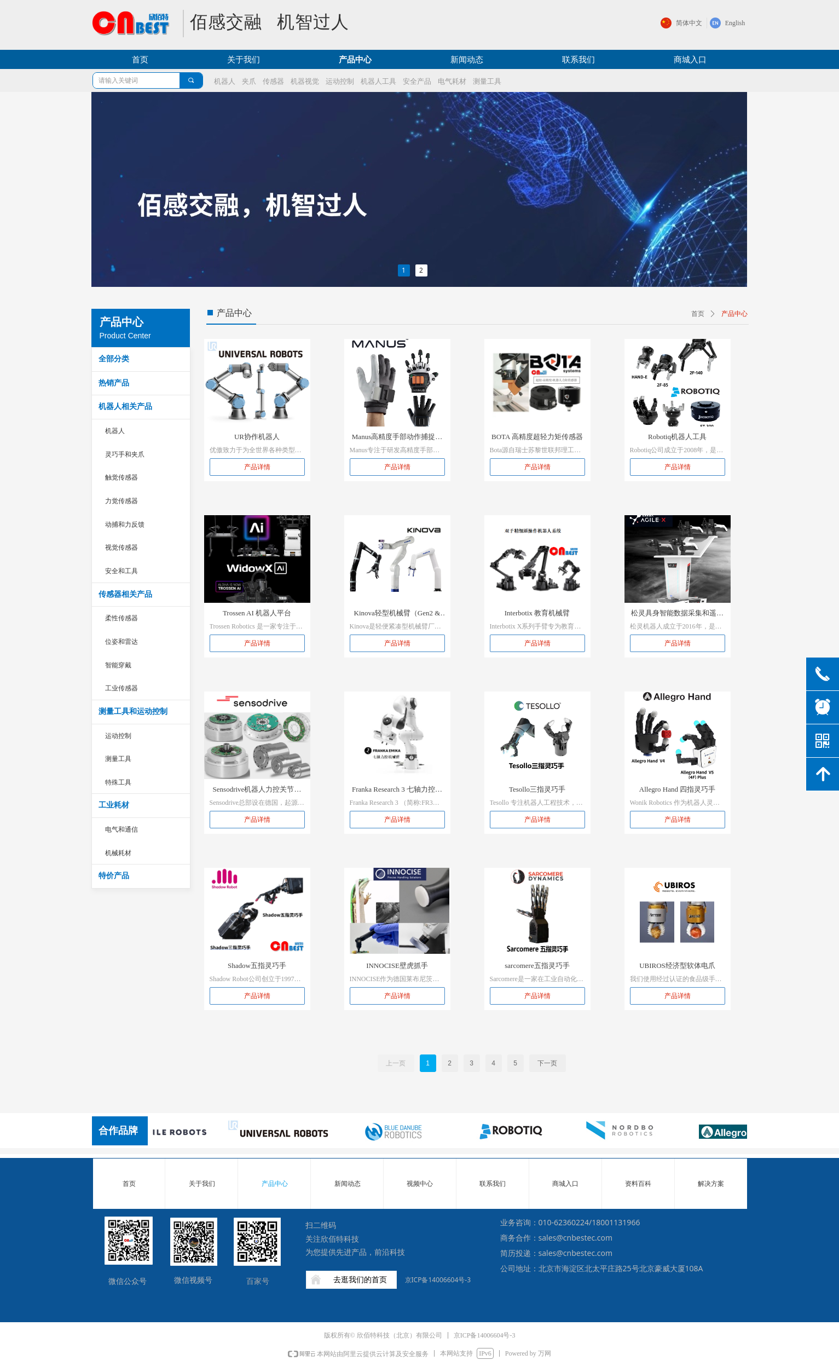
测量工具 (118, 759)
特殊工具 (118, 782)
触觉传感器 (121, 477)
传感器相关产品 (125, 594)
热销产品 (114, 383)
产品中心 (734, 314)
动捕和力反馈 (124, 524)
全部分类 (114, 359)
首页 (697, 314)
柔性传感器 (121, 618)
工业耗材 (114, 805)
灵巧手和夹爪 (124, 454)
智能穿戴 (118, 665)
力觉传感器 (121, 501)
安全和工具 (121, 571)
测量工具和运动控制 (133, 711)
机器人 (115, 431)
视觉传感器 (121, 547)
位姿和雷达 (121, 641)
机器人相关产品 (125, 406)
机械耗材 (118, 853)
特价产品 (114, 876)
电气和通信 (121, 829)
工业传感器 (121, 688)
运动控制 (118, 736)
